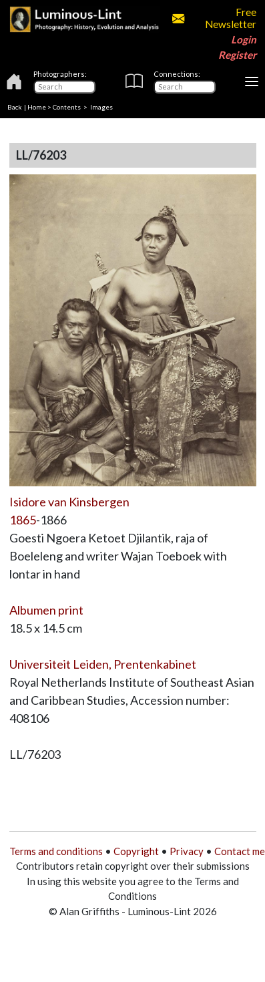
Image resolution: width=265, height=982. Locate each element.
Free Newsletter (214, 18)
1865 (22, 519)
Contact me (239, 851)
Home (36, 107)
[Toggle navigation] (252, 81)
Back (14, 107)
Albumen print (46, 610)
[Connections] (185, 87)
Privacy (187, 851)
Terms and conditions (56, 851)
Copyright (136, 851)
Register (237, 55)
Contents (67, 107)
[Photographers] (64, 87)
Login (243, 39)
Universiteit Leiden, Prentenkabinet (102, 664)
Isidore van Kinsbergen (69, 501)
